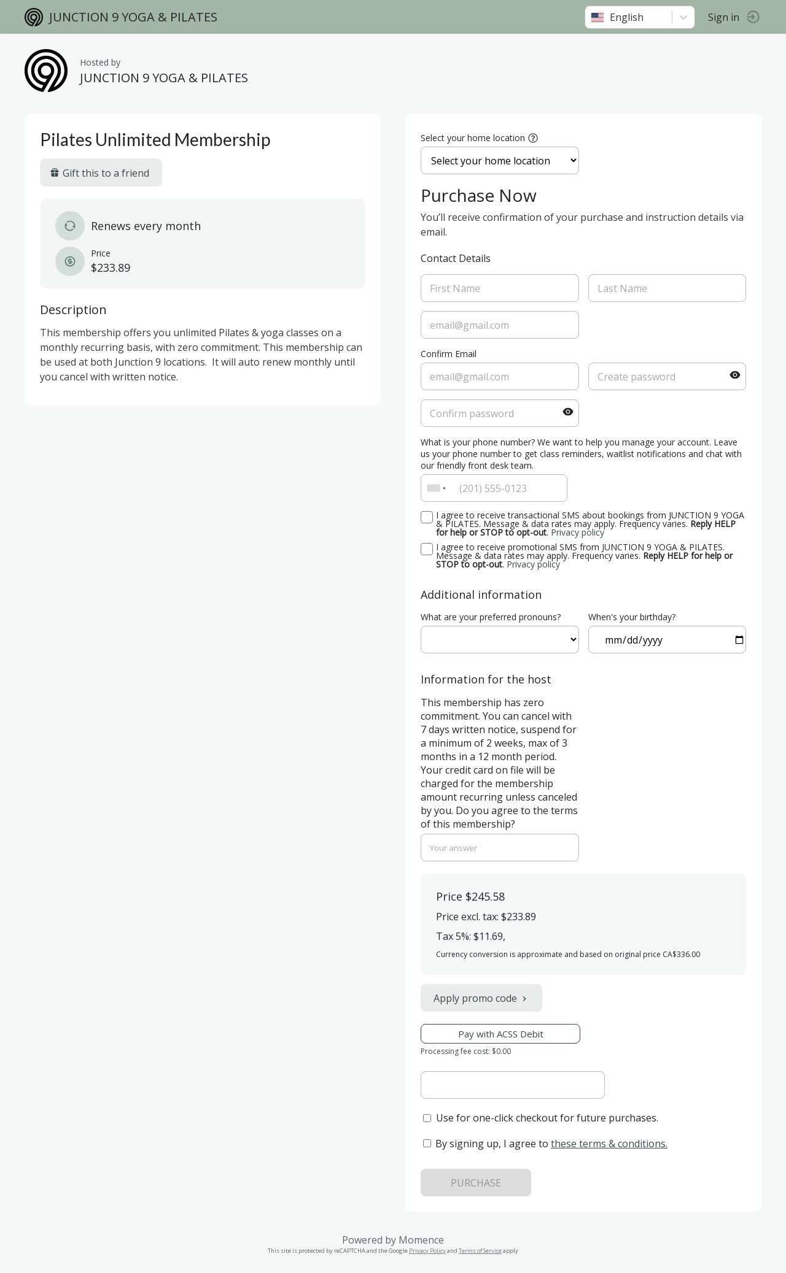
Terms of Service (480, 1251)
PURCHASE (476, 1183)
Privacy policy (577, 532)
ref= (500, 639)
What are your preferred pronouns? (491, 617)
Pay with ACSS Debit (500, 1034)
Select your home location (473, 138)
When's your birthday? (631, 617)
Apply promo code (481, 998)
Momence (421, 1240)
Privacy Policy (427, 1251)
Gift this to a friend (99, 173)
